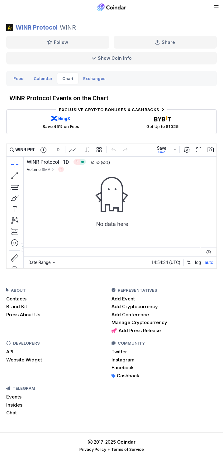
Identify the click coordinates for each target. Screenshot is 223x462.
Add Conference (130, 315)
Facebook (123, 367)
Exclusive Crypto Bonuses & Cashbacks (111, 109)
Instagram (123, 360)
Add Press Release (136, 330)
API (9, 352)
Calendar (43, 78)
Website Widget (24, 360)
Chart (67, 78)
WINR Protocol (37, 27)
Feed (18, 78)
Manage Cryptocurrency (139, 322)
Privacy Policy (92, 449)
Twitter (119, 352)
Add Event (123, 299)
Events (13, 397)
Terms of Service (127, 449)
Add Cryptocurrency (135, 306)
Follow (57, 42)
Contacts (16, 299)
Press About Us (23, 315)
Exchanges (94, 78)
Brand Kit (16, 306)
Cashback (125, 376)
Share (165, 42)
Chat (11, 413)
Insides (14, 405)
